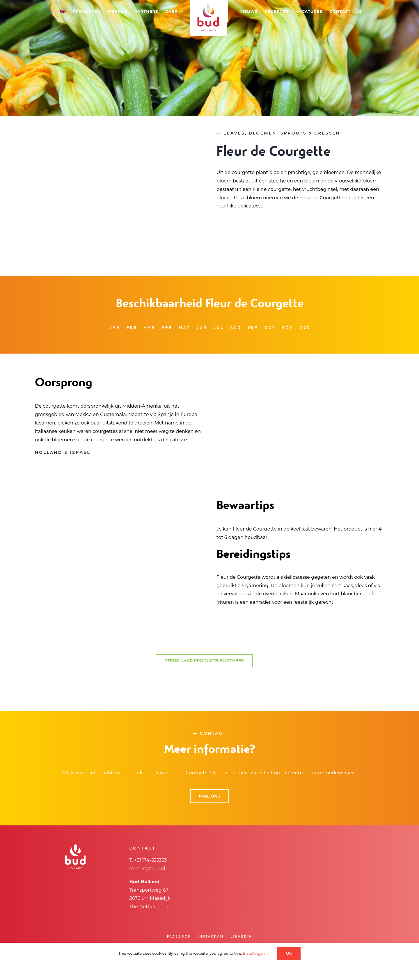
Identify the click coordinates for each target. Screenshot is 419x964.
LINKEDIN (241, 936)
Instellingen (256, 953)
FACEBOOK (179, 936)
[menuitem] (63, 11)
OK (289, 953)
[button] (359, 11)
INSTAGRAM (211, 936)
